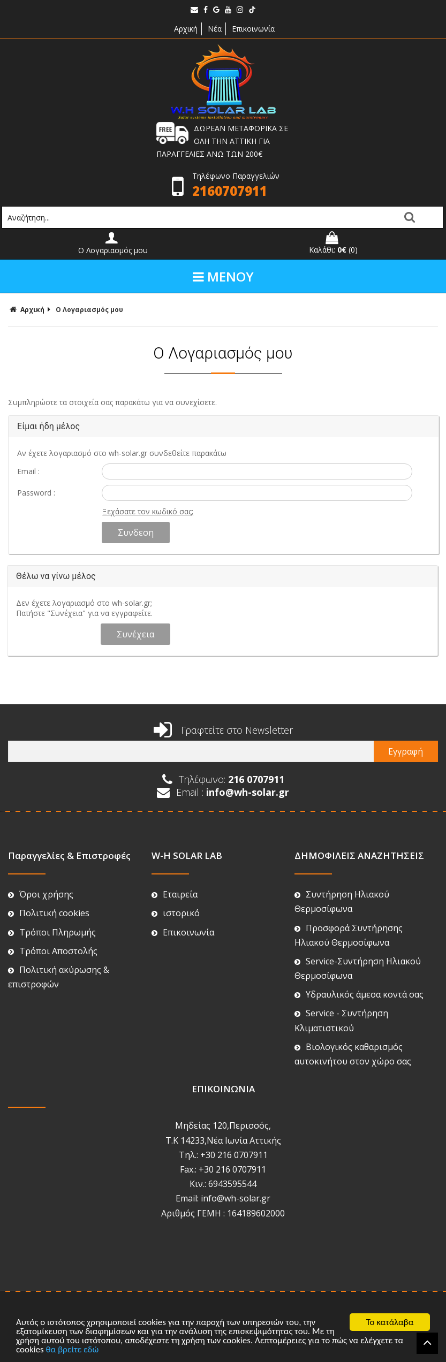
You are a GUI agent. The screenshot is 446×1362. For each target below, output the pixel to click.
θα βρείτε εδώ (72, 1350)
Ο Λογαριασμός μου (89, 309)
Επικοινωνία (253, 29)
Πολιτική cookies (48, 913)
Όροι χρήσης (40, 894)
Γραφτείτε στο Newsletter (223, 730)
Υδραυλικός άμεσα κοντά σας (359, 994)
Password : (36, 493)
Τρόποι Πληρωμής (52, 932)
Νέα (215, 29)
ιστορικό (176, 913)
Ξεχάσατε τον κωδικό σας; (147, 511)
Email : (28, 471)
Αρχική (185, 29)
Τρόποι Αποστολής (52, 951)
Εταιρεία (175, 894)
